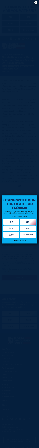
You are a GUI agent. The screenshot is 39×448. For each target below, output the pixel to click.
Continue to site (19, 240)
